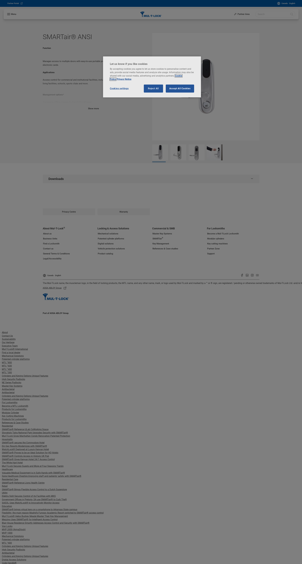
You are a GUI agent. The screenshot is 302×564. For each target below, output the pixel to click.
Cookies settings (119, 88)
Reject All (153, 88)
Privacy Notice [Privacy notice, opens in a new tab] (124, 79)
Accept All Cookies (180, 88)
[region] (152, 77)
